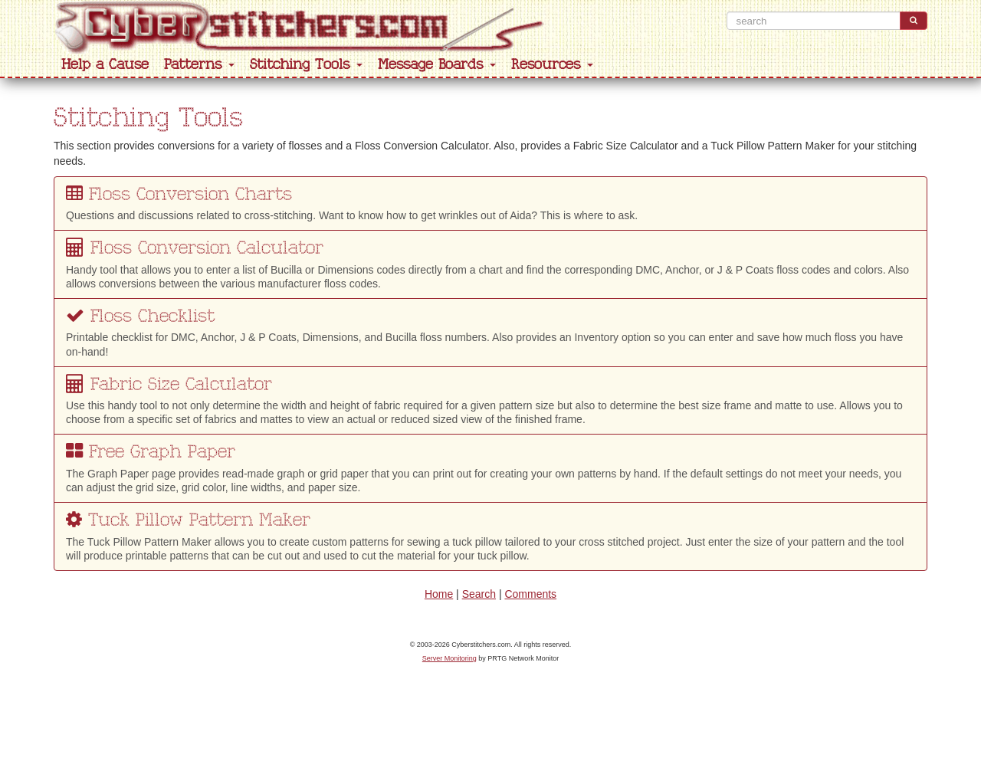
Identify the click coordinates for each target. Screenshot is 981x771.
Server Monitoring (449, 658)
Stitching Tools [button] (306, 64)
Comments (530, 594)
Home (439, 594)
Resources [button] (552, 64)
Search (479, 594)
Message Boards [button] (437, 64)
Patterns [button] (199, 64)
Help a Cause (105, 64)
